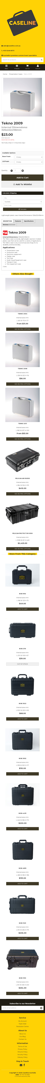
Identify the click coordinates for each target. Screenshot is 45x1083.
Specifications (29, 221)
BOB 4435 (22, 813)
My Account (22, 1021)
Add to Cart (22, 177)
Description (7, 221)
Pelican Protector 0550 (22, 533)
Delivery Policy (22, 1057)
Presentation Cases (15, 74)
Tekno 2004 (22, 314)
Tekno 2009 (28, 74)
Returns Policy (22, 1052)
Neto (29, 1076)
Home (5, 74)
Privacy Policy (22, 1049)
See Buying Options (22, 329)
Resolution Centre (22, 1026)
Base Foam (6, 156)
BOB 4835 (22, 868)
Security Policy (22, 1054)
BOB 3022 (22, 703)
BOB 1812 (22, 594)
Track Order (22, 1024)
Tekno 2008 (22, 368)
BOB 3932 (22, 758)
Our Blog (22, 1036)
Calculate (22, 209)
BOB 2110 (22, 649)
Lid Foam (5, 161)
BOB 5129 (22, 923)
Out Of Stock (22, 664)
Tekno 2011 (22, 423)
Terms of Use (22, 1046)
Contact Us (22, 1039)
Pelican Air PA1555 (22, 478)
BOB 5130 (22, 978)
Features (18, 221)
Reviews (9, 224)
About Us (22, 1034)
